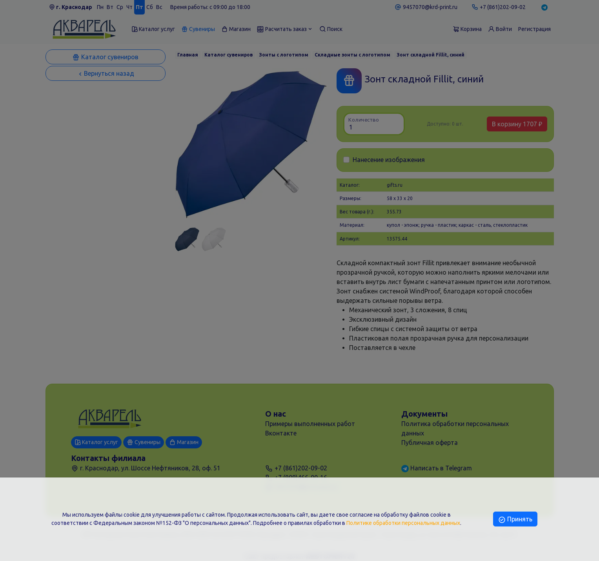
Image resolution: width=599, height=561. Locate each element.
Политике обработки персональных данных (403, 523)
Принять (515, 519)
